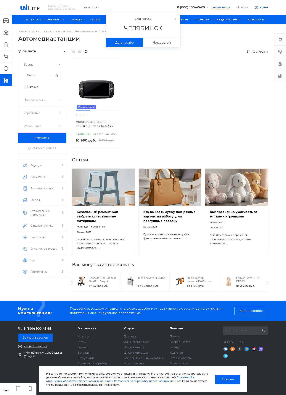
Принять (227, 379)
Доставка (130, 336)
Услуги (129, 328)
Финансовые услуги (137, 342)
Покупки (175, 336)
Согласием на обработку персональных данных (147, 381)
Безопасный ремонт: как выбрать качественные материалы (97, 216)
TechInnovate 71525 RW (152, 277)
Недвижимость (134, 347)
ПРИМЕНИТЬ (42, 138)
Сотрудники (86, 358)
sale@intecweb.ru (35, 346)
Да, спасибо (124, 42)
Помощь (176, 328)
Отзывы (83, 347)
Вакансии (84, 352)
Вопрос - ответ (180, 342)
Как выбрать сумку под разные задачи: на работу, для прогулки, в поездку (169, 216)
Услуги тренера (134, 363)
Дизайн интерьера (136, 352)
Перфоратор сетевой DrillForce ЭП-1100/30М (198, 281)
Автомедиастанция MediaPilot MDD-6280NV (94, 124)
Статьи (82, 342)
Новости (83, 336)
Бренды (175, 347)
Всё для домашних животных (143, 358)
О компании (87, 328)
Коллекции (177, 352)
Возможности (179, 363)
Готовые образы (180, 358)
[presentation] (72, 282)
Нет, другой (161, 42)
